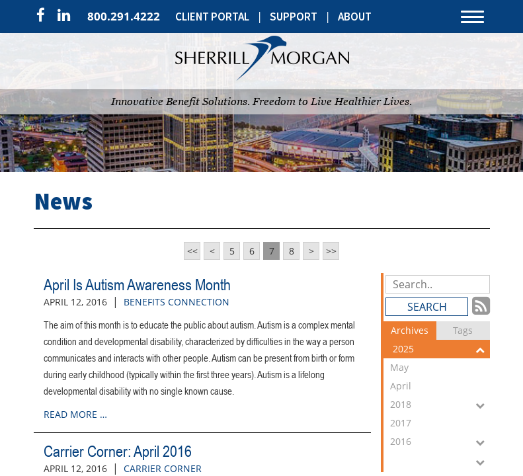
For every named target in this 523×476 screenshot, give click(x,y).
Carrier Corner (163, 468)
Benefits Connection (176, 302)
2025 (441, 349)
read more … (75, 414)
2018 (440, 404)
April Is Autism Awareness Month (137, 285)
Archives (409, 330)
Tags (463, 330)
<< (192, 251)
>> (331, 251)
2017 (440, 424)
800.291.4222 (123, 16)
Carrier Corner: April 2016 (118, 451)
